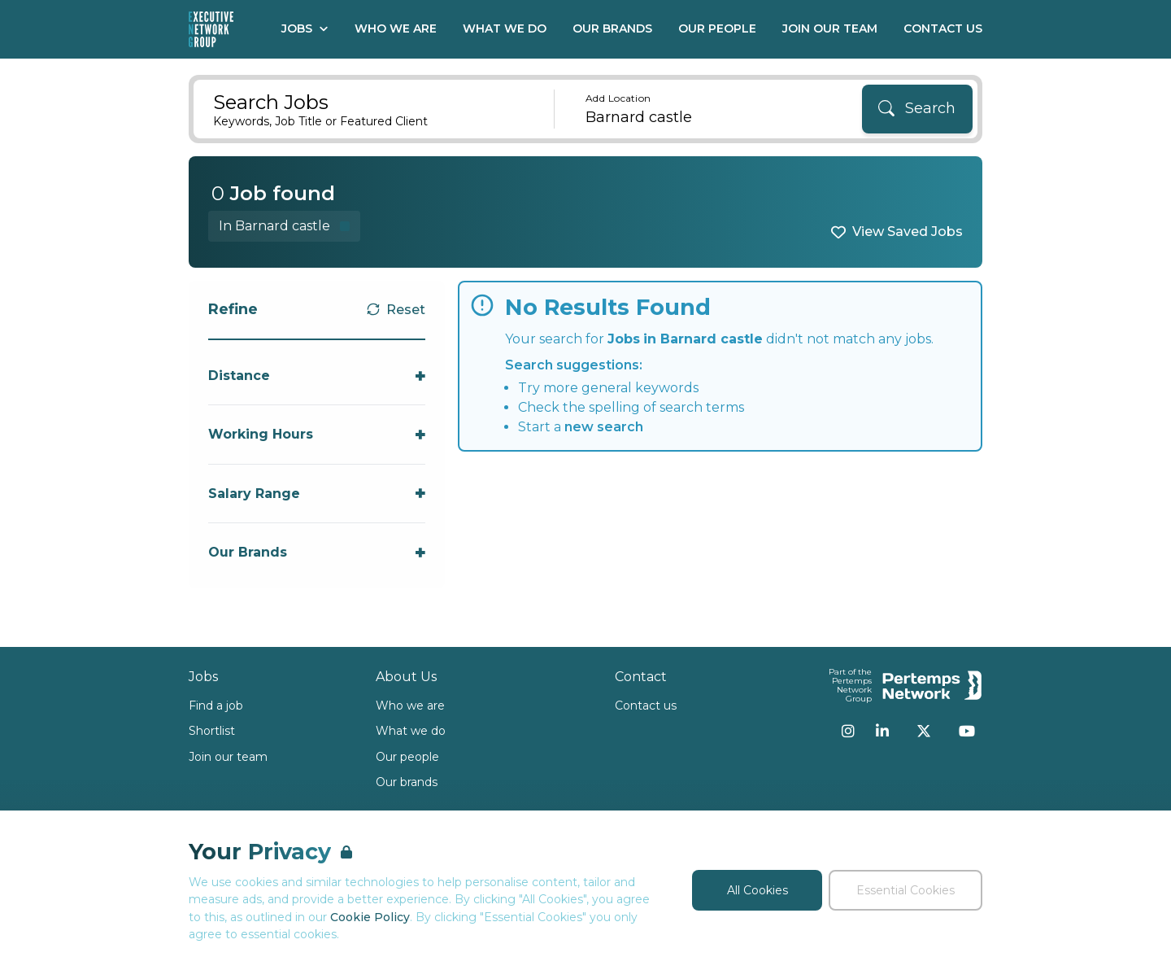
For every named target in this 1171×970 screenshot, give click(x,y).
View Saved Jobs (907, 231)
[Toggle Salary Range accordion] (316, 493)
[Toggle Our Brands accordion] (316, 552)
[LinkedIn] (882, 730)
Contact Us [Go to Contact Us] (942, 28)
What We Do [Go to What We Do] (504, 28)
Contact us (646, 705)
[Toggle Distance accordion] (316, 375)
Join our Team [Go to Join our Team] (829, 28)
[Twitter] (923, 730)
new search (603, 427)
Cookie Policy (370, 917)
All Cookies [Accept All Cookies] (757, 890)
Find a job (216, 705)
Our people (407, 756)
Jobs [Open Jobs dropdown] (305, 28)
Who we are (410, 705)
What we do (411, 730)
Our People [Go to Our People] (717, 28)
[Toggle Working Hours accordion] (316, 434)
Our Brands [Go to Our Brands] (612, 28)
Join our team (228, 756)
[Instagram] (848, 730)
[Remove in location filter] (284, 226)
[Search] (917, 109)
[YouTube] (966, 730)
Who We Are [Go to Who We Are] (396, 28)
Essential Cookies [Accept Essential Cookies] (905, 890)
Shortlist (212, 730)
